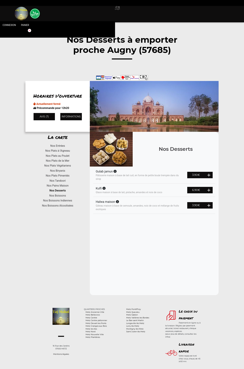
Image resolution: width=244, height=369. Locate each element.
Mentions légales (61, 354)
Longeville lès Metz (135, 323)
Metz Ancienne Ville (95, 312)
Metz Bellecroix (93, 315)
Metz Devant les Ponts (96, 323)
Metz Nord (90, 331)
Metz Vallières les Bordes (137, 317)
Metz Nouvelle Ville (95, 334)
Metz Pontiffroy (133, 309)
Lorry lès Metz (132, 326)
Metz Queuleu (132, 312)
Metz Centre (91, 317)
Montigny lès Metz (135, 329)
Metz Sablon (132, 315)
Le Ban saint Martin (135, 320)
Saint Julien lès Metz (135, 331)
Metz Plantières (93, 337)
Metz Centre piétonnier (96, 320)
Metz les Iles (91, 329)
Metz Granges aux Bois (96, 326)
